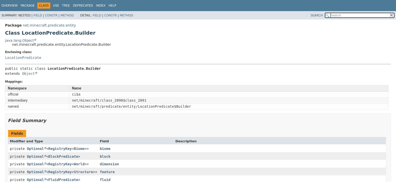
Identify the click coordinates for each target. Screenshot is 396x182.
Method (67, 15)
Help (112, 5)
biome (105, 149)
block (105, 156)
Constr (51, 15)
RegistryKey (60, 149)
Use (56, 5)
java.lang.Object (19, 40)
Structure (83, 172)
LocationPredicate (23, 58)
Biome (79, 149)
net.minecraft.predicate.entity (49, 25)
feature (107, 172)
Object (28, 74)
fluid (105, 180)
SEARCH (317, 15)
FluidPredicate (63, 180)
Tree (66, 5)
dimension (109, 164)
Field (37, 15)
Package (28, 5)
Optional (35, 149)
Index (101, 5)
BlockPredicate (63, 156)
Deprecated (83, 5)
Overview (10, 5)
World (79, 164)
